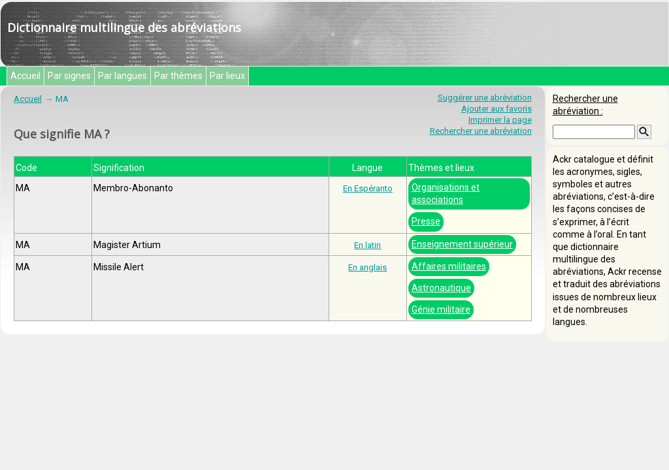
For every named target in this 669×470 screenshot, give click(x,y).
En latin (367, 245)
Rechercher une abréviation (481, 131)
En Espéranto (368, 188)
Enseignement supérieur (462, 244)
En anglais (367, 267)
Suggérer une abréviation (485, 97)
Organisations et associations (446, 193)
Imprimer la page (500, 120)
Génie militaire (441, 309)
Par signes (69, 75)
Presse (426, 221)
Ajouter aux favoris (496, 109)
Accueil (25, 75)
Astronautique (441, 288)
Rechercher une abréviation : (585, 104)
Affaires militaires (449, 266)
